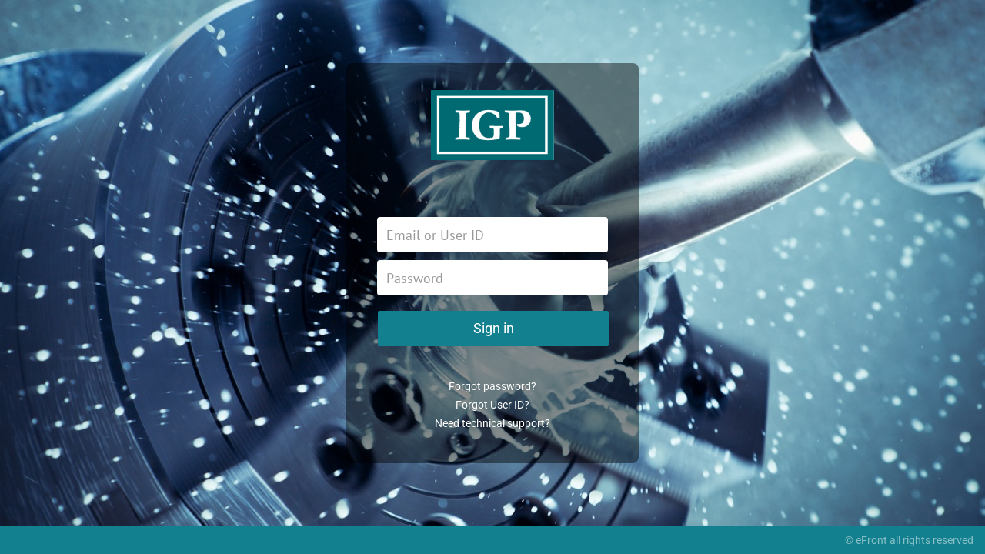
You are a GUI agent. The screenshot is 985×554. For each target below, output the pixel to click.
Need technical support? (492, 423)
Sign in (493, 328)
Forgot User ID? (492, 405)
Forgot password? (492, 386)
